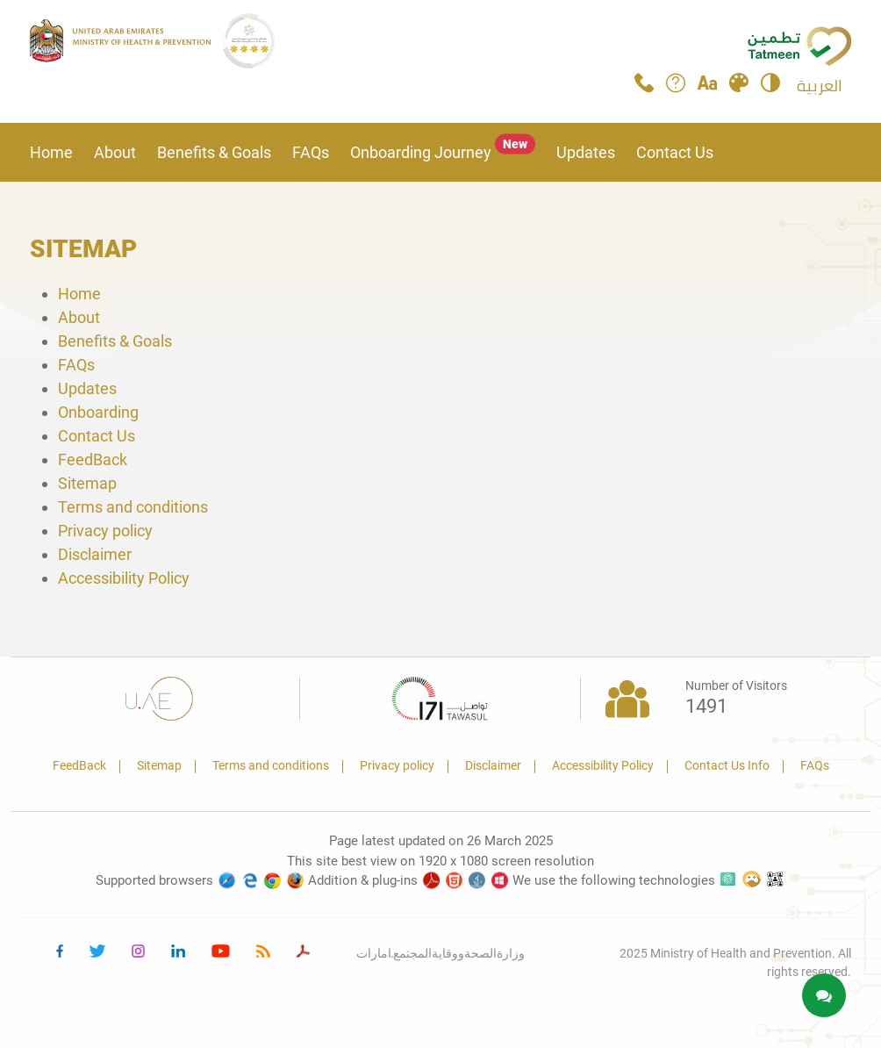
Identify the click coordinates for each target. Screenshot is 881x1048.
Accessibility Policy (124, 578)
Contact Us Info (727, 765)
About (115, 153)
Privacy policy (105, 530)
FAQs (310, 153)
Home (51, 153)
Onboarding (98, 412)
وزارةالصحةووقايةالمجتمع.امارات (441, 953)
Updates (585, 153)
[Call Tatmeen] (644, 87)
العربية (819, 85)
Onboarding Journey (442, 153)
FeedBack (92, 459)
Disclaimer (95, 554)
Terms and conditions (133, 507)
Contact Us (674, 153)
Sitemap (87, 483)
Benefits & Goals (214, 153)
